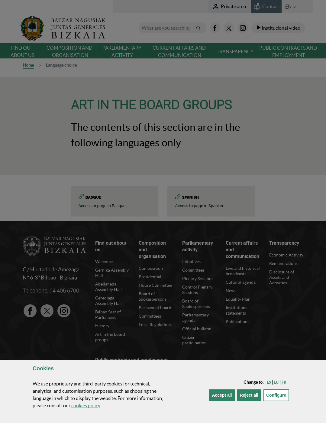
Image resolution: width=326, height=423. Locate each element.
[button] (269, 382)
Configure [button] (277, 395)
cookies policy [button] (85, 405)
